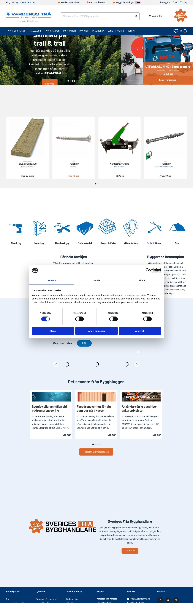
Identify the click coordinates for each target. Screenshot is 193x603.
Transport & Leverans (46, 599)
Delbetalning (72, 599)
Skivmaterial (85, 243)
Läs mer (71, 84)
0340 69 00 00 (28, 2)
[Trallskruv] (73, 138)
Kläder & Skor (131, 243)
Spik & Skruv (154, 243)
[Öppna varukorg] (183, 31)
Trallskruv (73, 164)
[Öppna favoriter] (176, 31)
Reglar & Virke (108, 243)
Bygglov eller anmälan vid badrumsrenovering (49, 408)
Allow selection (96, 331)
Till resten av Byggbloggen (95, 452)
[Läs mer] (71, 60)
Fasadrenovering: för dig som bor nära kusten (94, 408)
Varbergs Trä (12, 591)
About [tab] (141, 280)
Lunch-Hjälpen (116, 31)
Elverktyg (16, 243)
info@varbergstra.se (140, 599)
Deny (53, 331)
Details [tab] (96, 280)
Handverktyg (62, 243)
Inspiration (69, 31)
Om (7, 599)
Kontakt (132, 31)
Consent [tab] (51, 280)
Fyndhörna (98, 31)
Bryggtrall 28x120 (27, 164)
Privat (175, 2)
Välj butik (157, 16)
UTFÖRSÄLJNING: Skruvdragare (168, 67)
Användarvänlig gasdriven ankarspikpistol (139, 408)
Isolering (39, 243)
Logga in (166, 2)
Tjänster (84, 31)
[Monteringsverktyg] (119, 138)
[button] (68, 81)
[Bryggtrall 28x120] (27, 138)
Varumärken (53, 31)
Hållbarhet (36, 31)
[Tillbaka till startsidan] (28, 14)
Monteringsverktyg (119, 164)
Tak (177, 243)
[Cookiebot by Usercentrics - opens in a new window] (148, 270)
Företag (183, 2)
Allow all (139, 331)
